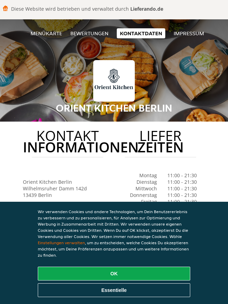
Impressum (189, 33)
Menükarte (46, 33)
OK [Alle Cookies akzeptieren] (114, 273)
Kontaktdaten (141, 33)
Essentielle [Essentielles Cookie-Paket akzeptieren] (113, 290)
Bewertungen (89, 33)
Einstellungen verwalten (61, 242)
